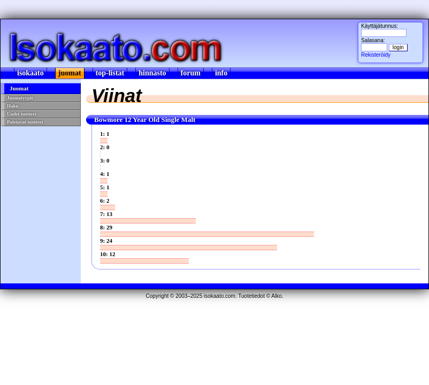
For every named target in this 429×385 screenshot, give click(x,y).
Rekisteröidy (375, 55)
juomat (69, 73)
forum (191, 73)
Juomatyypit (20, 98)
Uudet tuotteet (21, 114)
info (221, 73)
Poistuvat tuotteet (25, 122)
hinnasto (152, 73)
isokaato (30, 73)
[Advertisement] (39, 196)
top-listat (110, 73)
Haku (13, 106)
